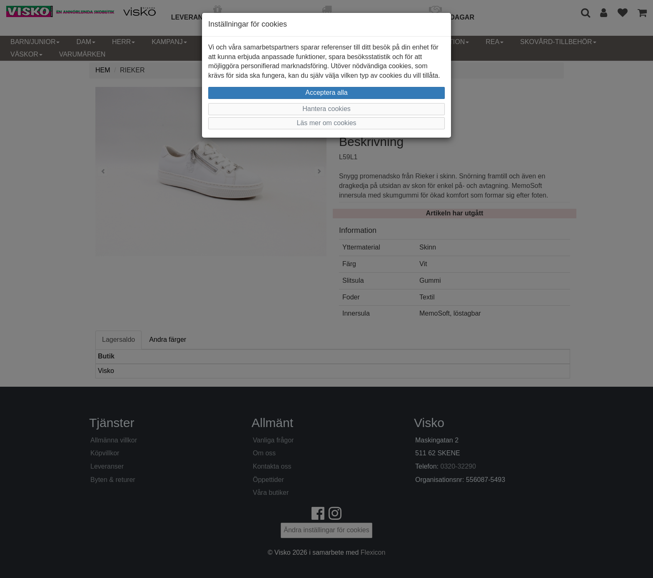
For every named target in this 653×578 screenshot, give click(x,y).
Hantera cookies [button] (326, 108)
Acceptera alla (326, 92)
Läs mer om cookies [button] (326, 122)
